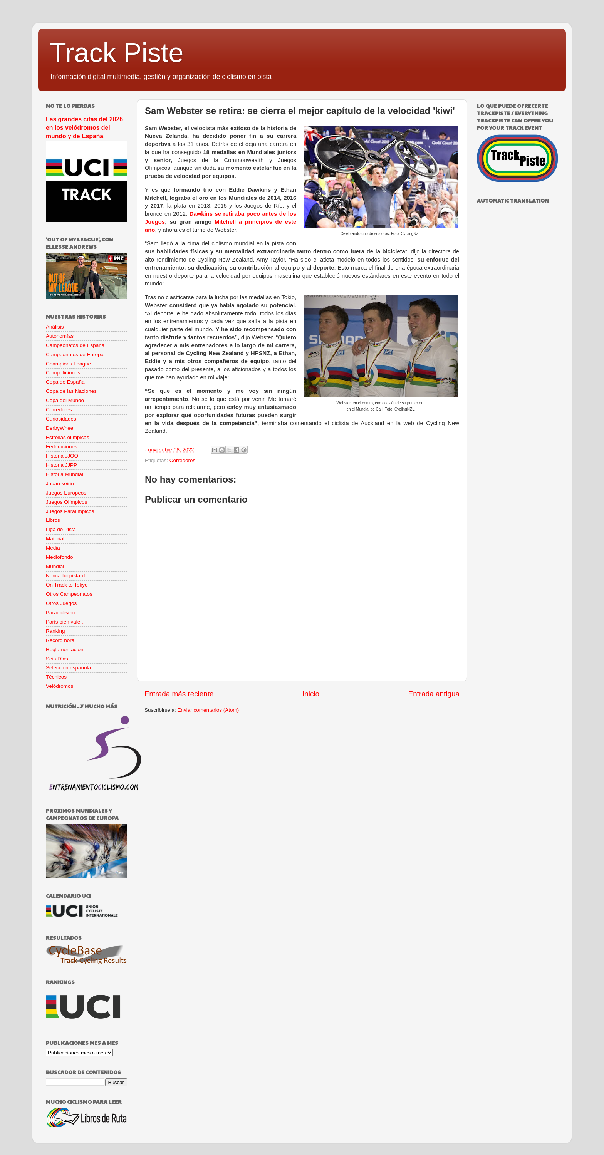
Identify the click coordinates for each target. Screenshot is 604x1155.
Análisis (55, 327)
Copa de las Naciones (71, 391)
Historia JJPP (61, 465)
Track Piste (116, 53)
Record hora (60, 640)
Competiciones (63, 373)
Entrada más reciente (179, 694)
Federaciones (61, 446)
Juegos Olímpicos (66, 502)
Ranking (55, 631)
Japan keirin (60, 483)
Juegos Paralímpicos (70, 511)
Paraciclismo (61, 612)
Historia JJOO (62, 456)
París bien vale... (65, 622)
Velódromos (59, 686)
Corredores (182, 460)
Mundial (55, 566)
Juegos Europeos (66, 493)
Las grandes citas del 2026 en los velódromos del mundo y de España (84, 127)
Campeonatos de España (75, 345)
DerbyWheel (60, 428)
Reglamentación (65, 649)
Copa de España (65, 382)
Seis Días (57, 659)
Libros (53, 520)
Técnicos (56, 677)
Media (53, 548)
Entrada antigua (434, 694)
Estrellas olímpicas (67, 437)
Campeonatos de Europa (75, 354)
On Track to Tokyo (67, 585)
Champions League (68, 364)
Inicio (310, 694)
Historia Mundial (64, 474)
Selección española (68, 668)
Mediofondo (59, 557)
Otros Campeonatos (69, 594)
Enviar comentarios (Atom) (208, 710)
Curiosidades (61, 419)
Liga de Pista (61, 529)
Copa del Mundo (65, 400)
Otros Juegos (61, 603)
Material (55, 538)
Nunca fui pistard (65, 575)
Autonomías (60, 336)
